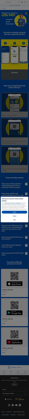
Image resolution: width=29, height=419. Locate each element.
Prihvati (14, 212)
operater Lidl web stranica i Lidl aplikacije (13, 203)
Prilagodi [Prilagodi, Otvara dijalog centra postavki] (14, 216)
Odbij (14, 219)
